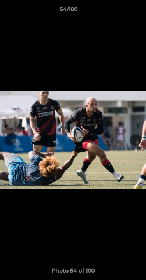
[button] (118, 11)
